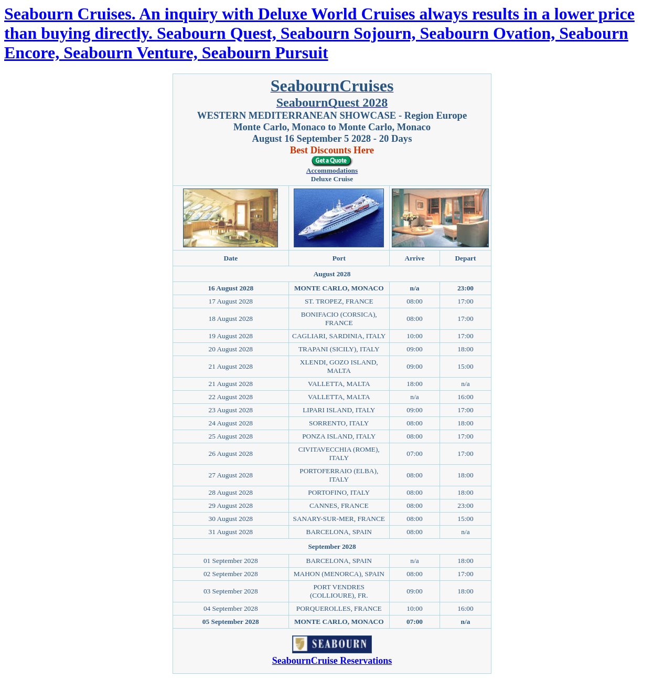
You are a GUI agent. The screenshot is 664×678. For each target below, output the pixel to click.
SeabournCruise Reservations (332, 660)
